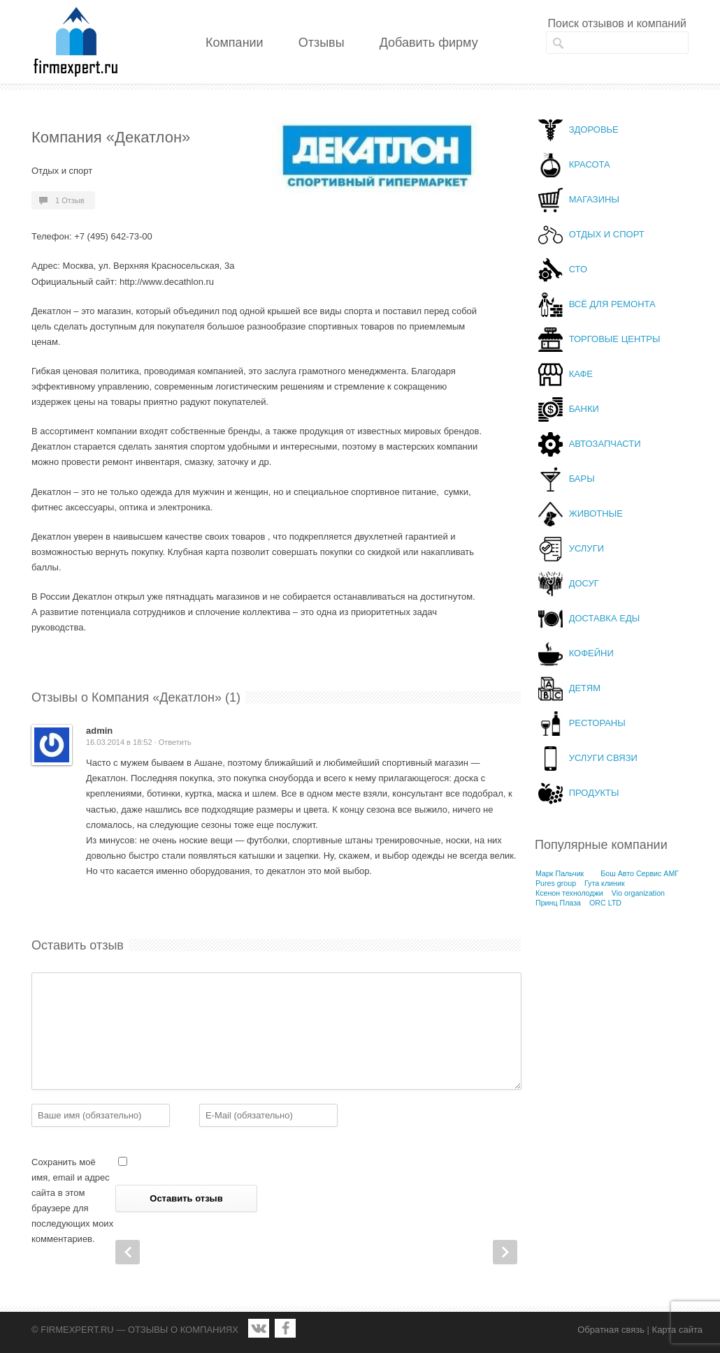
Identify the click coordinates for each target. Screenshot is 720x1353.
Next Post (505, 1252)
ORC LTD (605, 903)
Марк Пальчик (559, 873)
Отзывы (321, 43)
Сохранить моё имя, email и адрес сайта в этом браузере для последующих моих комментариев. (72, 1200)
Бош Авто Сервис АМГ (639, 873)
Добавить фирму (429, 43)
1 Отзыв (70, 200)
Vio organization (638, 893)
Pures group (555, 883)
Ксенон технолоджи (569, 893)
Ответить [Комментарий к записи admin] (175, 742)
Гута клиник (604, 883)
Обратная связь (611, 1329)
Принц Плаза (558, 903)
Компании (235, 43)
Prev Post (127, 1252)
